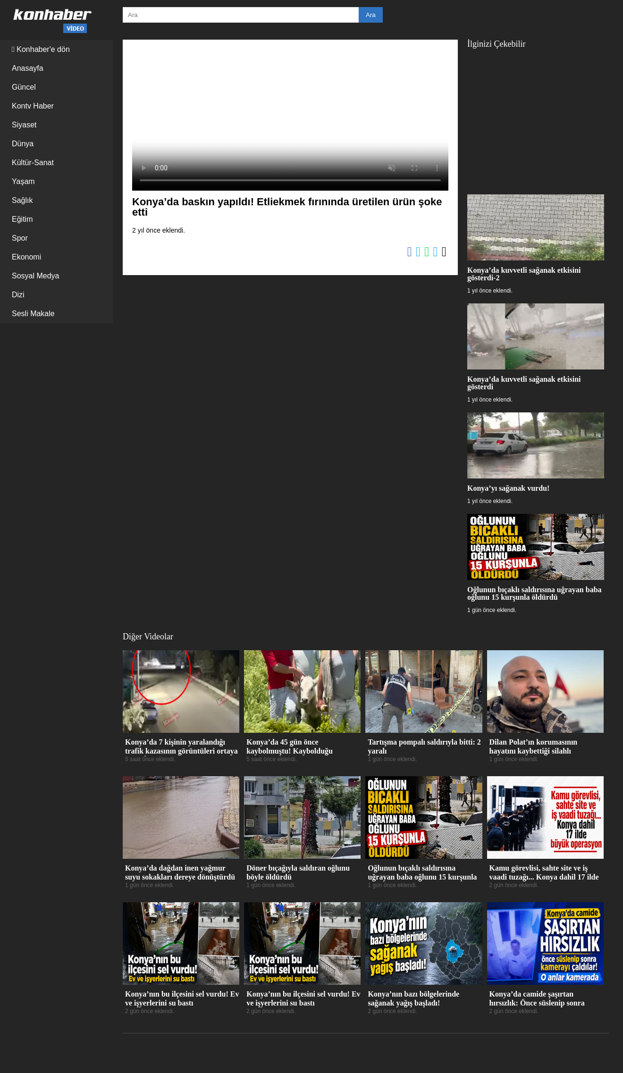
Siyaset (24, 125)
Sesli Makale (33, 314)
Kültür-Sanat (33, 163)
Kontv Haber (33, 106)
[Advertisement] (535, 117)
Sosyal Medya (35, 276)
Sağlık (22, 200)
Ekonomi (26, 257)
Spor (20, 238)
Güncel (24, 87)
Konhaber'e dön (41, 49)
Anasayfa (27, 68)
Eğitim (22, 219)
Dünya (23, 144)
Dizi (18, 295)
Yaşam (23, 181)
